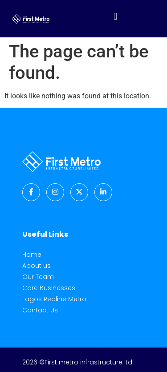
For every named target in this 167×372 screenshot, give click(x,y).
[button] (115, 16)
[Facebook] (31, 192)
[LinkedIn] (103, 192)
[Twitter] (79, 192)
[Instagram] (55, 192)
